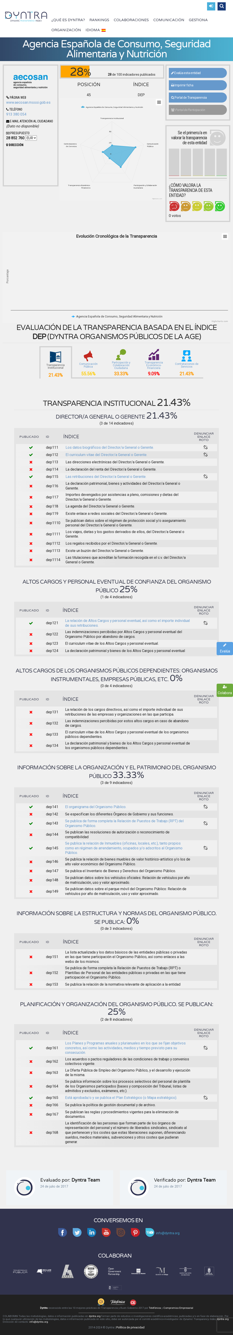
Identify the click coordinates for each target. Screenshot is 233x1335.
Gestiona (198, 20)
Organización (66, 30)
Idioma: (96, 30)
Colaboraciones (131, 20)
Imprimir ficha (182, 85)
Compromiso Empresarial (178, 1308)
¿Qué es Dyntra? (68, 20)
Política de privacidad (130, 1327)
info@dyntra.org (38, 1321)
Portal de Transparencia (189, 97)
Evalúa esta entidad (186, 73)
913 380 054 (16, 114)
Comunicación (168, 20)
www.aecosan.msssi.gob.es (28, 102)
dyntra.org (95, 1316)
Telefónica (155, 1308)
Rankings (99, 20)
